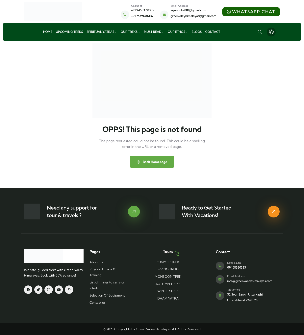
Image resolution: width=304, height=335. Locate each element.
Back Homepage (152, 162)
